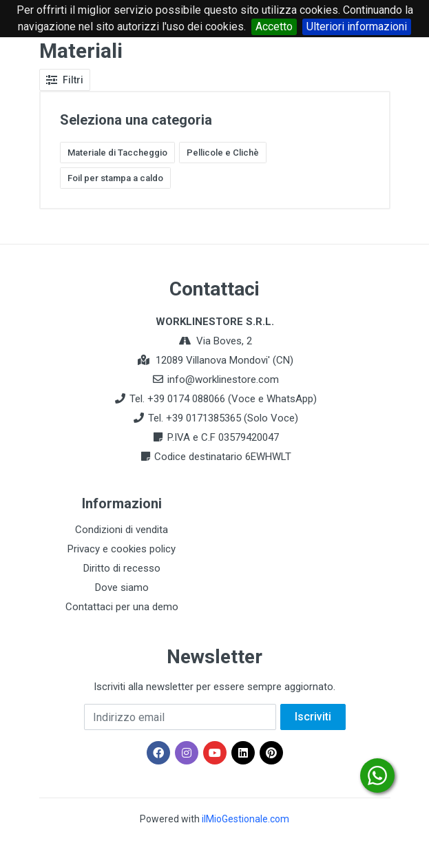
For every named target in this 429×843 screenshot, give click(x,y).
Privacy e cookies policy (121, 549)
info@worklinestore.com (223, 379)
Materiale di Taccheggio (117, 152)
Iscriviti (313, 716)
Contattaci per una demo (121, 607)
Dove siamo (122, 587)
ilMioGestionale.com (245, 818)
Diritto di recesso (121, 568)
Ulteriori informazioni (356, 26)
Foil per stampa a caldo (115, 178)
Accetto (274, 26)
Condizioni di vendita (121, 529)
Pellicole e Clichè (223, 152)
